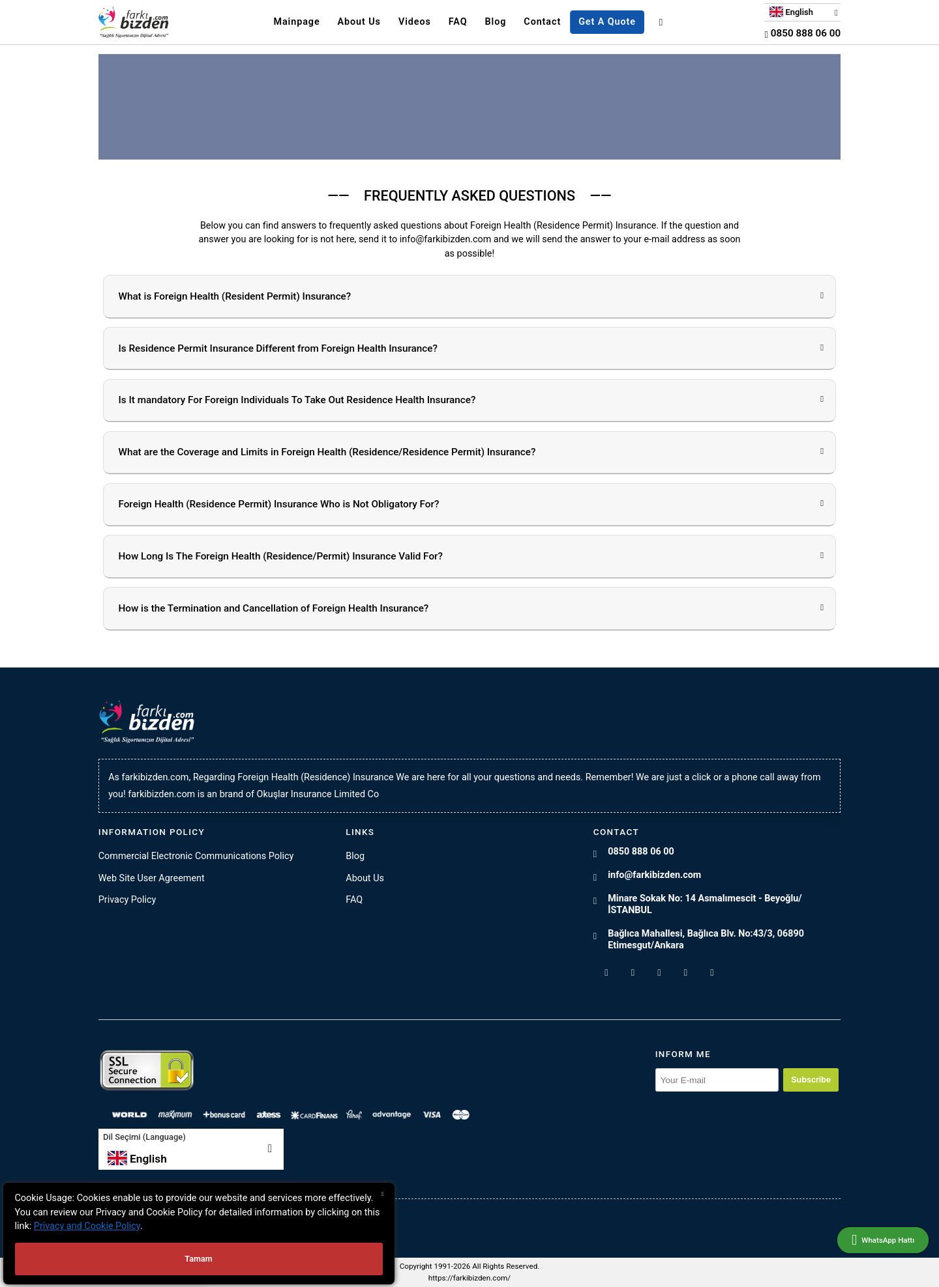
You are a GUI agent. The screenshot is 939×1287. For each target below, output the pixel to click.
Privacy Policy (127, 899)
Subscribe (811, 1079)
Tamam (198, 1259)
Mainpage (296, 21)
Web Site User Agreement (151, 878)
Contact (542, 21)
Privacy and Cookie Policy (87, 1226)
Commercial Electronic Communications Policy (196, 856)
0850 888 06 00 (802, 33)
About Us (359, 21)
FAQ (458, 21)
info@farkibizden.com (654, 875)
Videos (414, 21)
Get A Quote (607, 21)
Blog (496, 21)
